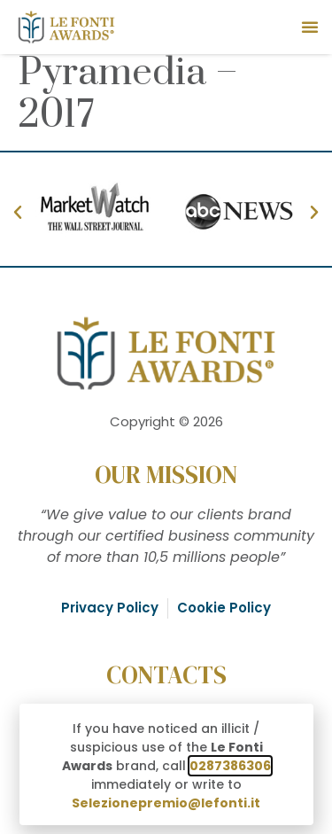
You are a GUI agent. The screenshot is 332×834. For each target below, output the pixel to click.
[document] (166, 417)
